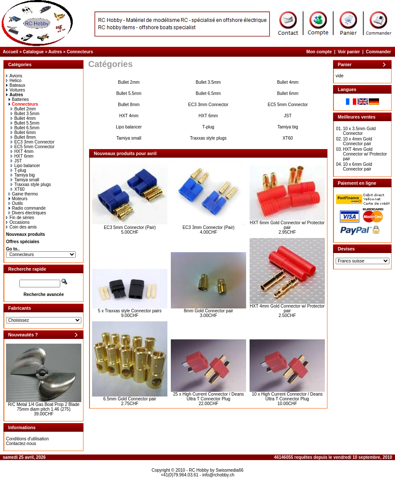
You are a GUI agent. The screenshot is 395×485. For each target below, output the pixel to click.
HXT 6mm (22, 156)
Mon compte (319, 51)
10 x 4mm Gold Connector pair (357, 141)
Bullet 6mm (23, 132)
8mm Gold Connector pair (208, 310)
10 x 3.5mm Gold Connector (359, 131)
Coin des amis (21, 227)
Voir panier (349, 51)
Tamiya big (23, 175)
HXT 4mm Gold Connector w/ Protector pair (287, 308)
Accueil (11, 51)
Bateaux (15, 85)
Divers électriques (27, 212)
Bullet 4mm (23, 118)
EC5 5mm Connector (32, 146)
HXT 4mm (22, 151)
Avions (14, 75)
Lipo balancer (25, 165)
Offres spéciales (22, 241)
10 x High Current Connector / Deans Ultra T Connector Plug (287, 396)
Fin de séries (20, 217)
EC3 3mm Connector (32, 142)
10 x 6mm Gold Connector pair (357, 166)
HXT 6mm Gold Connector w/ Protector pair (287, 225)
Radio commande (27, 208)
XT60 (18, 189)
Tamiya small (25, 179)
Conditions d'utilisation (27, 438)
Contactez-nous (21, 443)
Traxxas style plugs (31, 184)
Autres (55, 51)
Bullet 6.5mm (25, 127)
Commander (378, 51)
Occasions (18, 222)
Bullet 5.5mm (25, 123)
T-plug (18, 170)
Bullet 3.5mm (25, 113)
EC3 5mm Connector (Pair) (130, 227)
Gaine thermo (23, 194)
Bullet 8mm (23, 137)
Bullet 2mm (23, 109)
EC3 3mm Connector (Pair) (208, 227)
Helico (14, 80)
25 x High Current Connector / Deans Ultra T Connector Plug (208, 396)
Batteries (19, 99)
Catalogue (33, 51)
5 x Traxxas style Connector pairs (130, 310)
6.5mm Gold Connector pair (129, 399)
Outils (16, 203)
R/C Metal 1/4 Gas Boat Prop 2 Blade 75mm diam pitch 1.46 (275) (43, 407)
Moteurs (18, 198)
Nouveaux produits (25, 234)
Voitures (15, 90)
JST (16, 161)
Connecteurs (80, 51)
